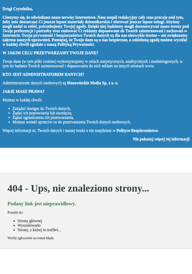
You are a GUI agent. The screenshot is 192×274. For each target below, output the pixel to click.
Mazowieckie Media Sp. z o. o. (92, 83)
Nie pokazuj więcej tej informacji (161, 139)
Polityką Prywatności (76, 44)
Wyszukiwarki (29, 225)
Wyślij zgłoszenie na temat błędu (31, 238)
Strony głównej (30, 221)
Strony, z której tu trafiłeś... (39, 230)
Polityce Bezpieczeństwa (137, 130)
